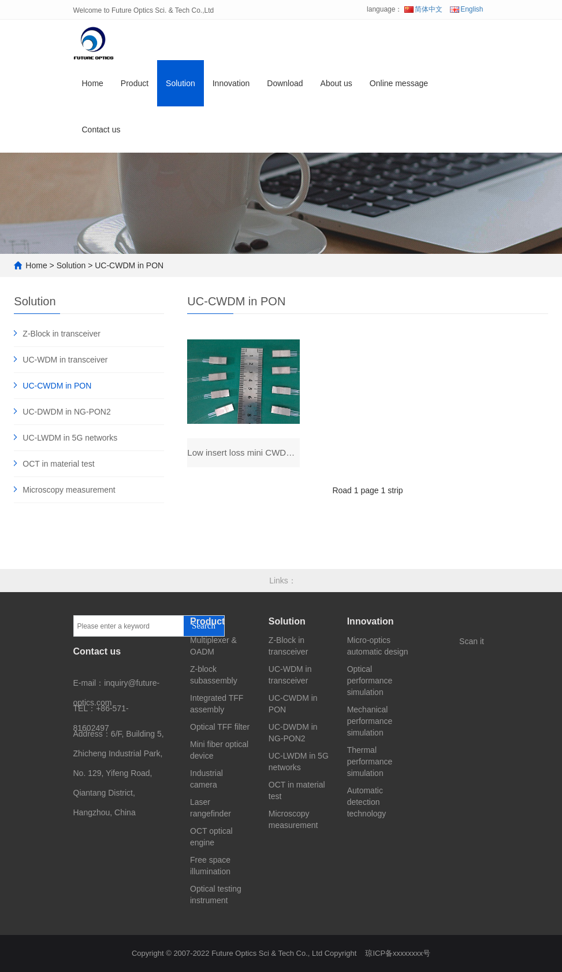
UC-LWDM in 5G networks (70, 437)
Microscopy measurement (69, 489)
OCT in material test (58, 463)
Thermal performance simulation (370, 761)
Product (134, 83)
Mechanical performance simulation (370, 721)
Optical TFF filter (220, 726)
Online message (399, 83)
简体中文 (423, 9)
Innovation (231, 83)
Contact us (101, 129)
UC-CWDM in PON (129, 265)
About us (336, 83)
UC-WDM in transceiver (65, 359)
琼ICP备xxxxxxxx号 (397, 953)
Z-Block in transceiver (62, 333)
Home (92, 83)
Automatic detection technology (366, 802)
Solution (180, 83)
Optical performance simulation (370, 680)
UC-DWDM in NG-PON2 (66, 411)
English (466, 9)
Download (285, 83)
